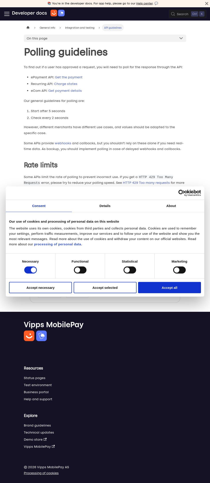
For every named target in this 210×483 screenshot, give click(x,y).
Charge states (65, 84)
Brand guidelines (37, 425)
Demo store (35, 439)
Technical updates (39, 432)
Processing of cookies (41, 473)
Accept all (169, 287)
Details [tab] (105, 205)
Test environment (38, 385)
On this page (37, 38)
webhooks (63, 143)
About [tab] (171, 205)
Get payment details (65, 90)
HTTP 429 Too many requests (146, 182)
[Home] (38, 14)
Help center (144, 3)
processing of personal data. (58, 244)
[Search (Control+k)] (187, 14)
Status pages (34, 378)
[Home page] (28, 27)
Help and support (38, 399)
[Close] (206, 3)
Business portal (36, 392)
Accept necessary (40, 287)
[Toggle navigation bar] (7, 14)
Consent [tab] (39, 205)
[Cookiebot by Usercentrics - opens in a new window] (181, 193)
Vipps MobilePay (39, 446)
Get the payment (68, 77)
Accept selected (105, 287)
